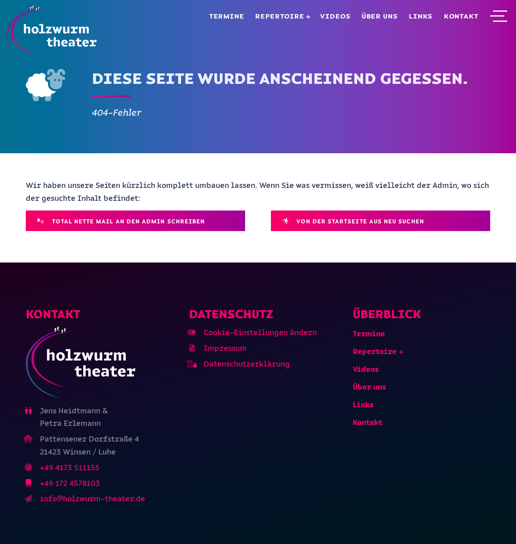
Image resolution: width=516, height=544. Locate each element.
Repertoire (279, 16)
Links (421, 16)
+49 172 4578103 (70, 483)
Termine (226, 16)
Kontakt (461, 16)
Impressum (225, 348)
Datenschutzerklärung (247, 364)
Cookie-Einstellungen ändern (260, 332)
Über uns (380, 16)
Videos (335, 16)
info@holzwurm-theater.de (92, 499)
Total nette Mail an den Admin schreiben (121, 221)
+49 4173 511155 (70, 468)
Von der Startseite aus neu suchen (353, 221)
